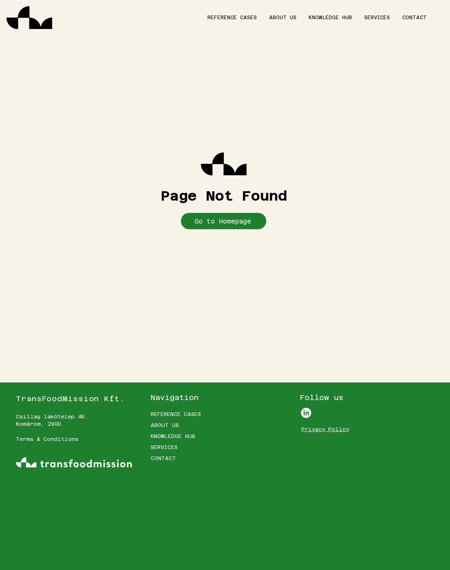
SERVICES (164, 447)
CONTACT (163, 458)
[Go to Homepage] (223, 221)
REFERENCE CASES (176, 414)
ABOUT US (165, 425)
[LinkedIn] (306, 413)
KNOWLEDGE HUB (173, 436)
